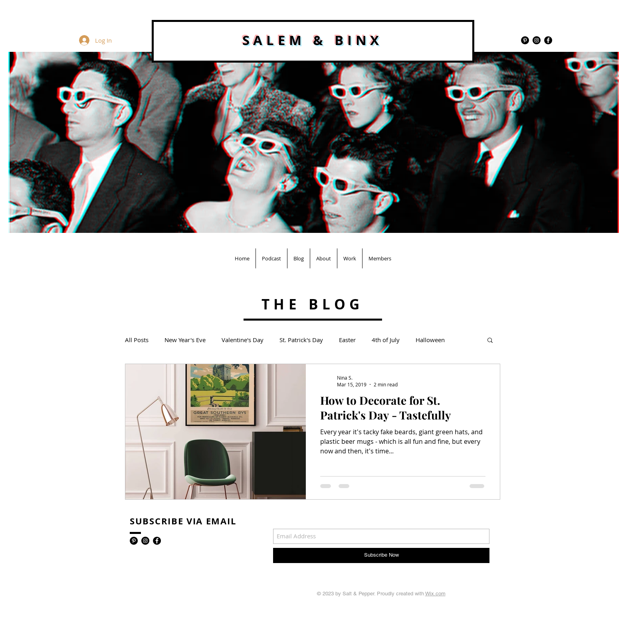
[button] (490, 341)
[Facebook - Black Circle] (548, 40)
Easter (347, 340)
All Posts (137, 340)
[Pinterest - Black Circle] (525, 40)
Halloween (430, 340)
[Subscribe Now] (381, 555)
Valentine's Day (242, 340)
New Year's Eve (185, 340)
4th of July (386, 340)
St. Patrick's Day (301, 340)
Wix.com (435, 594)
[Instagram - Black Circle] (537, 40)
